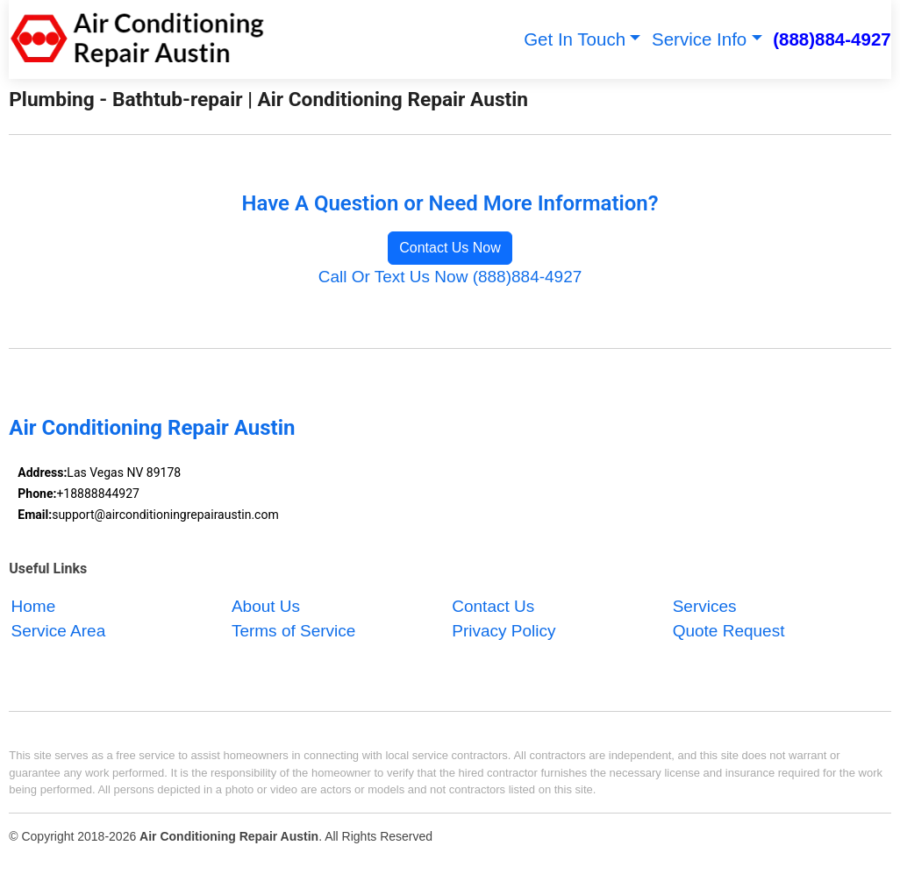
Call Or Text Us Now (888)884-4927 (450, 276)
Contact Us (493, 606)
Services (705, 606)
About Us (266, 606)
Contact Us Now (450, 247)
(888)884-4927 (832, 39)
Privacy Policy (503, 631)
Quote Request (729, 631)
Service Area (58, 631)
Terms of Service (293, 631)
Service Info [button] (699, 39)
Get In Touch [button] (574, 39)
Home (33, 606)
